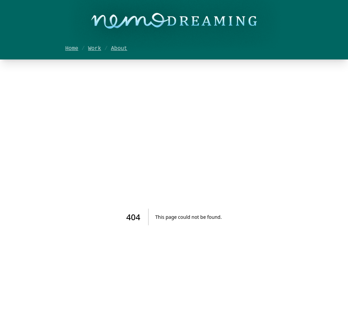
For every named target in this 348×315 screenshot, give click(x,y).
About (119, 49)
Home (71, 49)
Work (94, 49)
